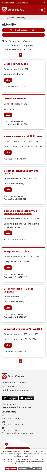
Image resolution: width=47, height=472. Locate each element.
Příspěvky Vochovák (15, 98)
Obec (11, 17)
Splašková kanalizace (15, 49)
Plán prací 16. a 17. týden (17, 251)
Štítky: (5, 41)
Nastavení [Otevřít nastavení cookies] (37, 469)
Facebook (16, 41)
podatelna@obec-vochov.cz (15, 390)
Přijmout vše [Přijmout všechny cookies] (11, 469)
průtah (29, 45)
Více (8, 80)
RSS (32, 34)
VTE (32, 49)
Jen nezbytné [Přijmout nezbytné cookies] (24, 469)
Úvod (4, 17)
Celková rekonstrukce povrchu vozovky (21, 172)
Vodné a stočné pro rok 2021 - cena (23, 136)
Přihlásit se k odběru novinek (27, 30)
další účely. (29, 456)
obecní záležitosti (13, 45)
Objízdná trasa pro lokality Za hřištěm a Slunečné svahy (20, 212)
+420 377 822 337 (10, 386)
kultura (28, 41)
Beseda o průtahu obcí (16, 63)
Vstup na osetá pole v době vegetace (18, 290)
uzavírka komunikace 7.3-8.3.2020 (23, 328)
